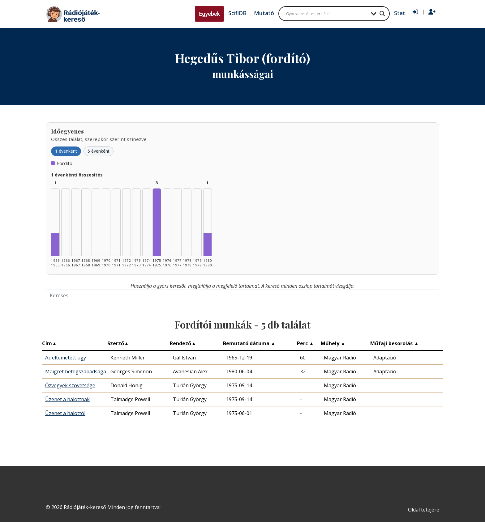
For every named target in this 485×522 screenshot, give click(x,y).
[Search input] (327, 13)
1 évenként (66, 151)
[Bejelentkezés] (415, 12)
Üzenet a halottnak (67, 399)
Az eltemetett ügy (65, 357)
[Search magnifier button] (382, 13)
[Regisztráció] (432, 12)
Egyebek (209, 14)
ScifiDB (237, 13)
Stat (399, 13)
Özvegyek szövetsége (70, 385)
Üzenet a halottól (65, 413)
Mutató (264, 13)
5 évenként (98, 151)
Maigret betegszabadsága (75, 371)
